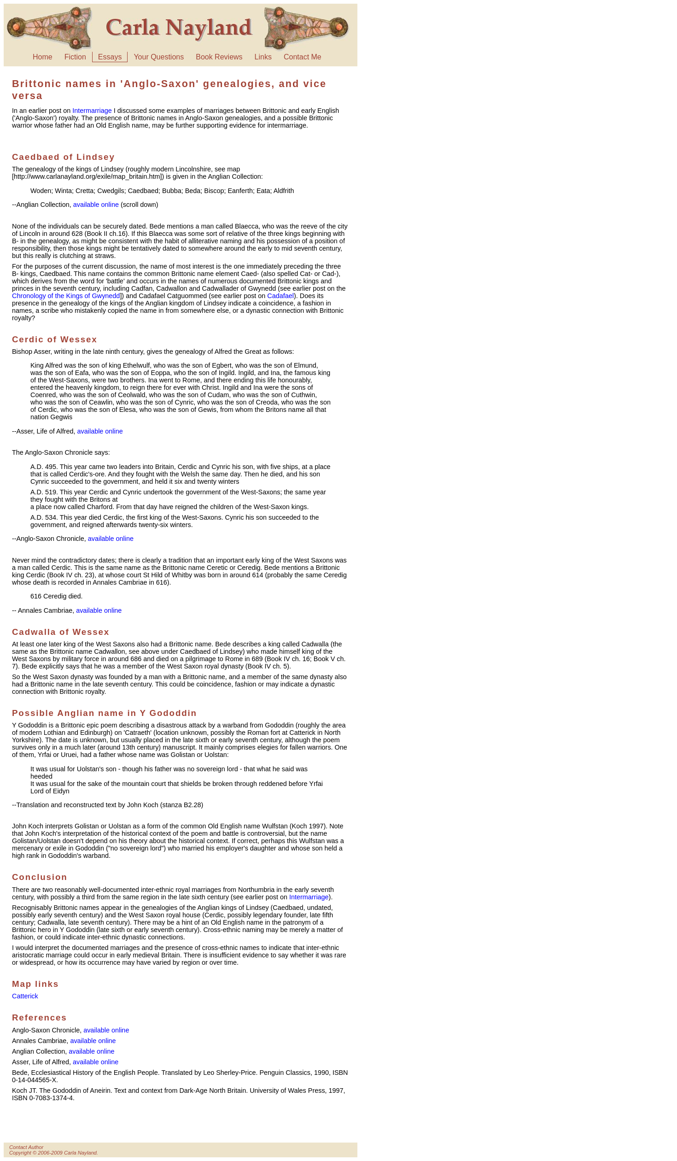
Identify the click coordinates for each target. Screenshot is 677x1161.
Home (43, 57)
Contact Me (302, 57)
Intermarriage (92, 110)
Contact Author (26, 1147)
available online (96, 204)
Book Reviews (219, 57)
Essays (110, 57)
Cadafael (280, 295)
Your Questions (159, 57)
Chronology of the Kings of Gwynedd (66, 295)
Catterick (25, 996)
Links (263, 57)
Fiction (75, 57)
